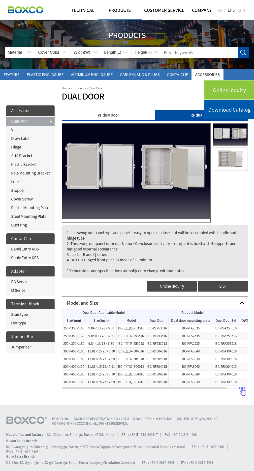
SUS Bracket (21, 155)
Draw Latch (21, 138)
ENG (231, 10)
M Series (18, 290)
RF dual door (201, 115)
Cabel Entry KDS (25, 249)
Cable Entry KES (25, 257)
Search (243, 52)
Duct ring (19, 225)
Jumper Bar (22, 336)
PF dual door (108, 115)
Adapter (18, 271)
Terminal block (25, 304)
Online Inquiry (172, 286)
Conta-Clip (177, 74)
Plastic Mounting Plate (30, 207)
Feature (12, 74)
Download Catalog (229, 109)
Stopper (18, 190)
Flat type (18, 323)
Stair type (19, 314)
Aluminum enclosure (92, 74)
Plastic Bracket (24, 164)
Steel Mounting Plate (28, 216)
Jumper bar (21, 347)
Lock (15, 181)
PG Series (19, 281)
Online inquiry (229, 90)
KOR (221, 10)
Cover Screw (22, 199)
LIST (223, 286)
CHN (241, 10)
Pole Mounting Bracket (30, 173)
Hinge (16, 147)
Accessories (207, 74)
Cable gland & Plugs (140, 74)
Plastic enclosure (45, 74)
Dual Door (19, 121)
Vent (15, 129)
